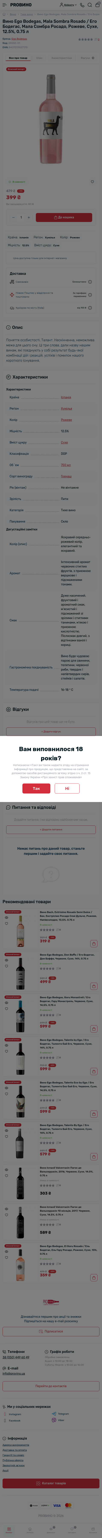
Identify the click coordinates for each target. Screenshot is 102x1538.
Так (36, 788)
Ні (67, 788)
